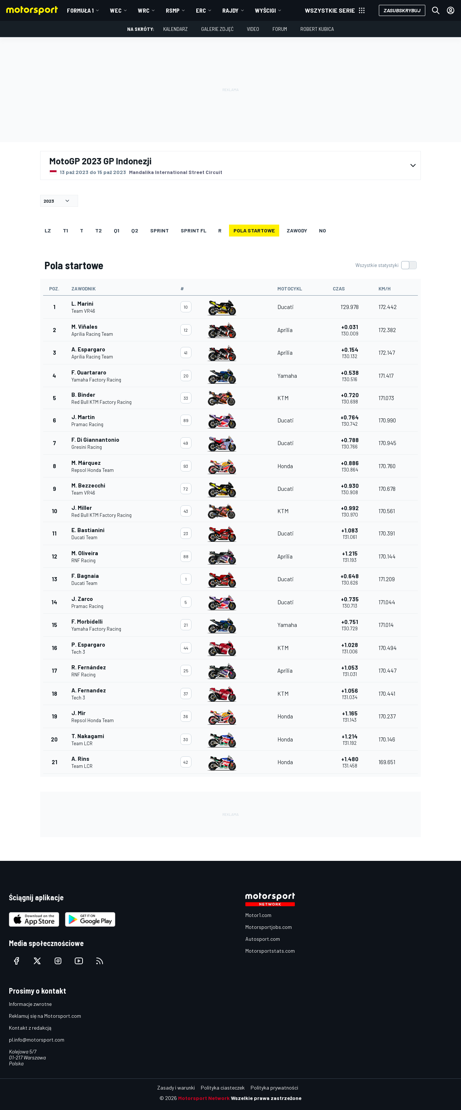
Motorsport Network (204, 1098)
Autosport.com (262, 939)
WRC (143, 10)
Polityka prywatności (274, 1087)
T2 (98, 230)
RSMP (173, 10)
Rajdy (230, 10)
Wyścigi (265, 10)
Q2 (134, 230)
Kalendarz (175, 29)
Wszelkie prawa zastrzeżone (266, 1098)
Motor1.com (258, 915)
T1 (65, 230)
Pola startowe (254, 230)
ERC (201, 10)
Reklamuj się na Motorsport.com (45, 1016)
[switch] (385, 265)
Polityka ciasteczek (223, 1087)
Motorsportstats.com (270, 950)
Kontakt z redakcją (30, 1027)
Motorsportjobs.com (268, 927)
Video (253, 29)
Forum (280, 29)
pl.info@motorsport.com (36, 1039)
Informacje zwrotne (30, 1004)
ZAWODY (297, 230)
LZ (48, 230)
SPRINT (159, 230)
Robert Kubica (317, 29)
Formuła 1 (80, 10)
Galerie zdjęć (217, 29)
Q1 (116, 230)
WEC (116, 10)
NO (322, 230)
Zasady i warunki (176, 1087)
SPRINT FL (193, 230)
